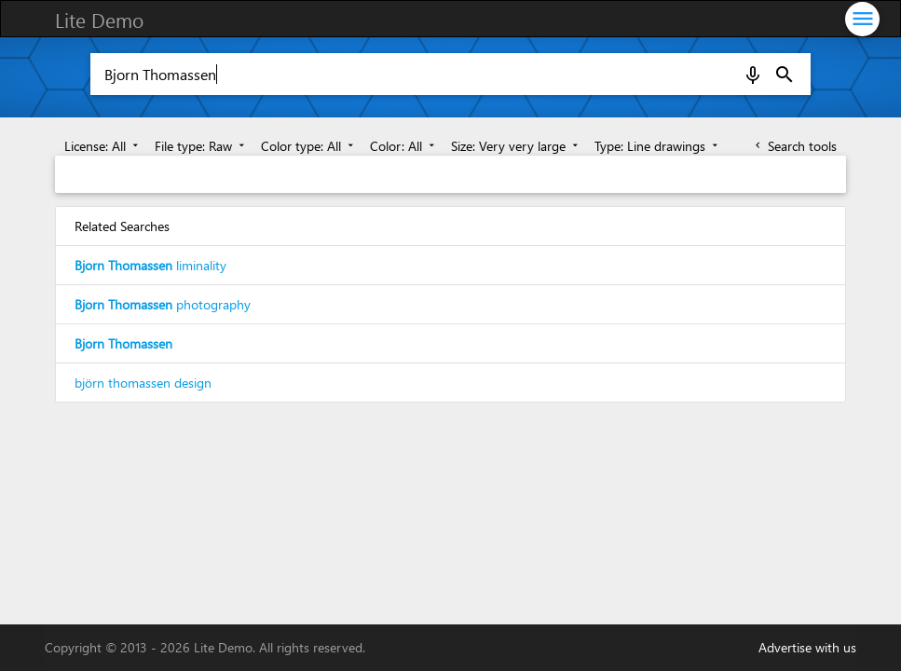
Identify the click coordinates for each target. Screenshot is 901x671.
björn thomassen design (143, 382)
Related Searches (122, 226)
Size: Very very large (516, 146)
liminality (150, 265)
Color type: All (309, 146)
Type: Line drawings (657, 146)
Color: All (404, 146)
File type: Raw (201, 146)
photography (163, 304)
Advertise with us (807, 647)
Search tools (794, 146)
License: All (103, 146)
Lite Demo (99, 20)
